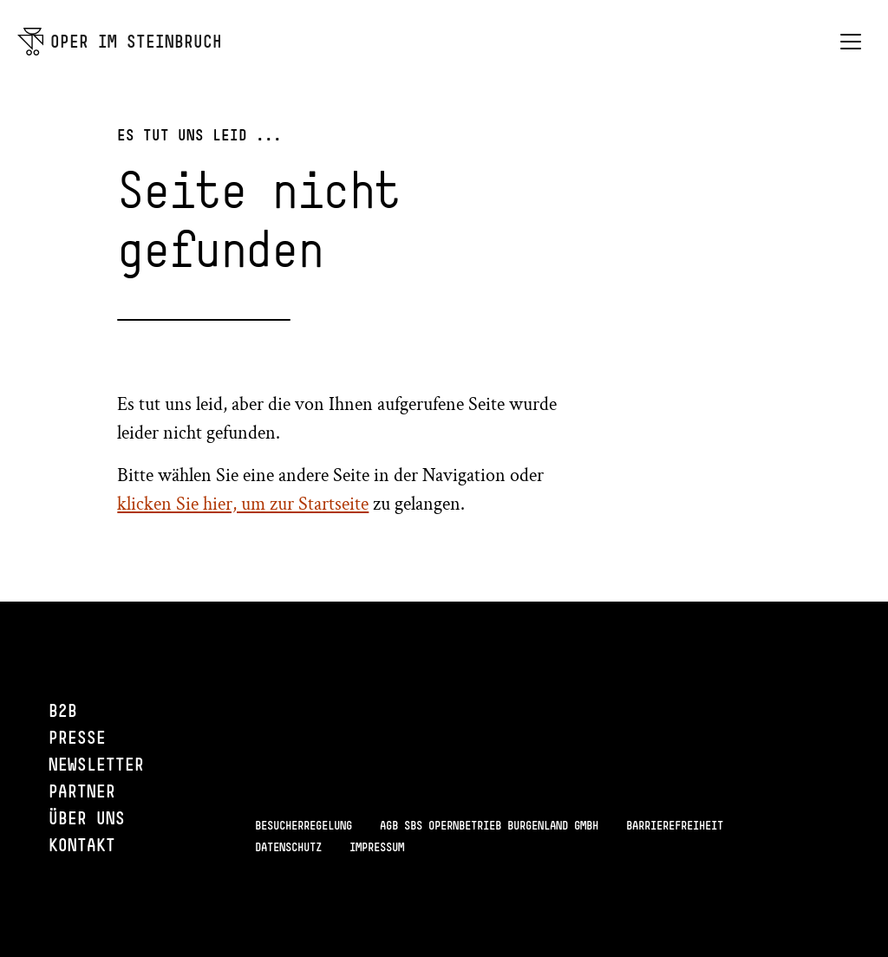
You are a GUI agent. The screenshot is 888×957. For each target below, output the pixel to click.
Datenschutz (288, 847)
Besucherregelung (303, 825)
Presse (77, 737)
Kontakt (82, 845)
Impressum (376, 847)
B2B (63, 710)
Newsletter (96, 764)
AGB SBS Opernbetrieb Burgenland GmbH (489, 825)
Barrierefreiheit (674, 825)
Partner (82, 791)
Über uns (87, 818)
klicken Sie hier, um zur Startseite (243, 504)
